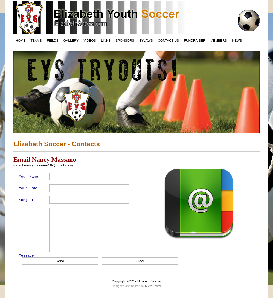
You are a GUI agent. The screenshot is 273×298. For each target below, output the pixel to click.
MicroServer (153, 286)
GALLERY (71, 41)
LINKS (106, 41)
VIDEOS (90, 41)
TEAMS (36, 41)
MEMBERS (218, 41)
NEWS (237, 41)
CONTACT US (168, 41)
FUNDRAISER (194, 41)
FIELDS (52, 41)
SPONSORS (125, 41)
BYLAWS (146, 41)
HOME (20, 41)
